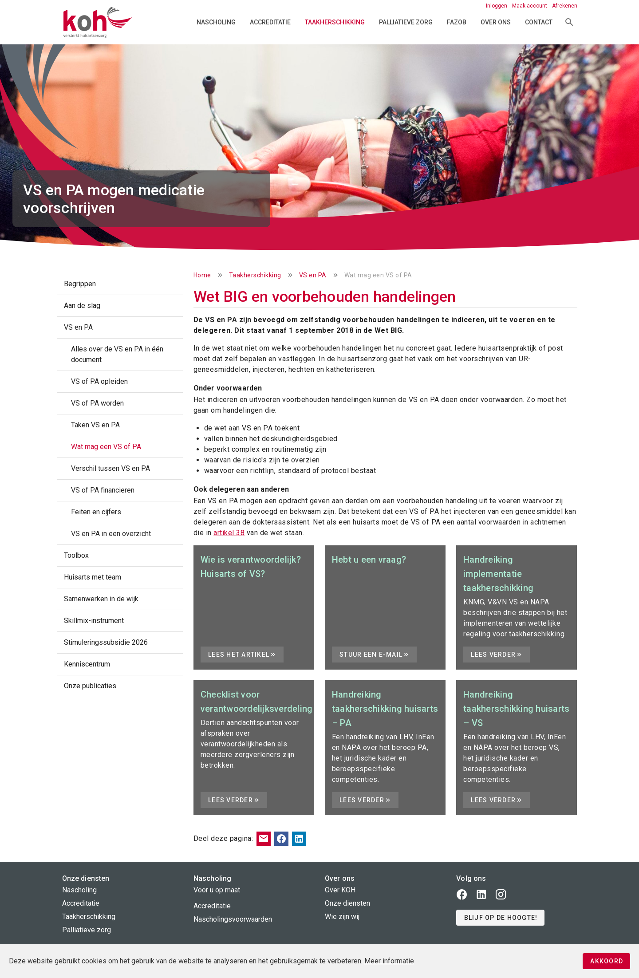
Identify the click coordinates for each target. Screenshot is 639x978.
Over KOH (340, 890)
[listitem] (120, 284)
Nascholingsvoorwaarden (232, 919)
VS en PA (313, 275)
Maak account (530, 6)
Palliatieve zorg (406, 22)
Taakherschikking (335, 22)
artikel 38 (229, 532)
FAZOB (456, 22)
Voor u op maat (216, 890)
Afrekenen (564, 6)
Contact (538, 22)
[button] (500, 918)
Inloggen (497, 6)
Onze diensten (347, 903)
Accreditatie (270, 22)
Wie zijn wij (342, 916)
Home (202, 275)
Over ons (496, 22)
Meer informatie (389, 961)
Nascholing (216, 22)
